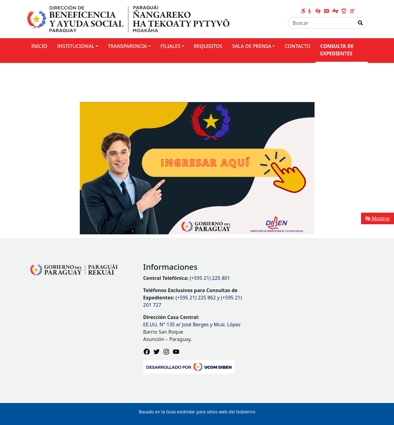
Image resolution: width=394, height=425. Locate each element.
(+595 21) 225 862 (195, 297)
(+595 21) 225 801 (210, 278)
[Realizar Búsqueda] (360, 23)
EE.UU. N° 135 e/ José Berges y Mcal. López (192, 324)
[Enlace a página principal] (128, 18)
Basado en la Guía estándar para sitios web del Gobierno (197, 412)
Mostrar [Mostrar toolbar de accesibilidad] (377, 218)
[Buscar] (321, 23)
